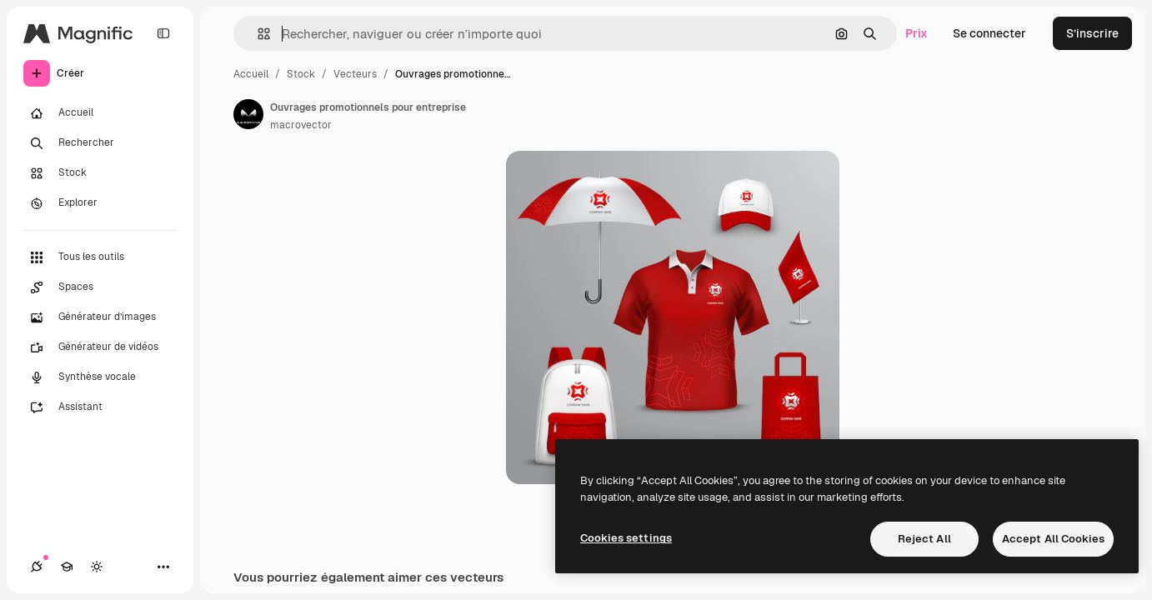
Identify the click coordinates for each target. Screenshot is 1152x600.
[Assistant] (100, 407)
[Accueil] (100, 113)
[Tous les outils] (100, 257)
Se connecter (989, 33)
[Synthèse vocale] (100, 377)
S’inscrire (1092, 33)
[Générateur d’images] (100, 317)
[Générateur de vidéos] (100, 347)
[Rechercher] (100, 143)
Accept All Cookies (1053, 539)
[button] (257, 34)
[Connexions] (36, 566)
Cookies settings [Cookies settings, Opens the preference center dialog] (626, 538)
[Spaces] (100, 287)
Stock (301, 74)
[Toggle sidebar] (163, 33)
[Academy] (66, 566)
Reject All (924, 539)
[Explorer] (100, 203)
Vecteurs (355, 74)
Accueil (250, 74)
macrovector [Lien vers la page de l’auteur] (301, 125)
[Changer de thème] (96, 566)
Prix (916, 33)
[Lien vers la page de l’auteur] (248, 114)
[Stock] (100, 173)
